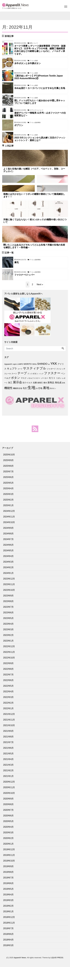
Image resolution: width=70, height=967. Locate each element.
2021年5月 (8, 753)
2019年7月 (8, 877)
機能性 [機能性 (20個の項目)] (8, 387)
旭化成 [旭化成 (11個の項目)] (58, 382)
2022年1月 (8, 708)
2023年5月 (8, 618)
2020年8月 (8, 804)
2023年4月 (8, 624)
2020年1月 (8, 844)
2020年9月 (8, 799)
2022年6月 (8, 680)
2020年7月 (8, 810)
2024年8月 (8, 533)
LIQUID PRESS (57, 958)
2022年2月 (8, 703)
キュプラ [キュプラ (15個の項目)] (12, 368)
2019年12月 (9, 849)
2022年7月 (8, 674)
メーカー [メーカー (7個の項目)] (44, 378)
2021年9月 (8, 731)
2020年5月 (8, 821)
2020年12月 (9, 782)
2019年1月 (8, 911)
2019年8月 (8, 872)
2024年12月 (9, 511)
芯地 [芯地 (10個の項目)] (40, 388)
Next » (40, 284)
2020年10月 (9, 793)
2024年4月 (8, 556)
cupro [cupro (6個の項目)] (15, 364)
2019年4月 (8, 894)
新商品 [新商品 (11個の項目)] (51, 382)
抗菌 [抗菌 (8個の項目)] (35, 383)
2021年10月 (9, 725)
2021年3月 (8, 765)
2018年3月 (8, 945)
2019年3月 (8, 900)
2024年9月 (8, 528)
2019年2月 (8, 906)
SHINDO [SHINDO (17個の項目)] (42, 363)
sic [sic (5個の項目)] (49, 364)
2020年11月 (9, 787)
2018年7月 (8, 928)
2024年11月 (9, 516)
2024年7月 (8, 539)
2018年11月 (9, 923)
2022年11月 (9, 652)
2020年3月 (8, 832)
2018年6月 (8, 934)
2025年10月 (9, 454)
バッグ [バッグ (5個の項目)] (41, 373)
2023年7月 (8, 607)
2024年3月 (8, 562)
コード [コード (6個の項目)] (20, 369)
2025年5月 (8, 483)
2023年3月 (8, 629)
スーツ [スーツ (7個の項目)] (14, 374)
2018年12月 (9, 917)
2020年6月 (8, 815)
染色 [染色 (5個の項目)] (63, 383)
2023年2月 (8, 635)
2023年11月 (9, 584)
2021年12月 (9, 714)
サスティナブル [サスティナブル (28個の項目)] (34, 368)
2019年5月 (8, 889)
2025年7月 (8, 471)
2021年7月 (8, 742)
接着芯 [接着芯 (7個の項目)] (40, 383)
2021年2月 (8, 770)
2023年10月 (9, 590)
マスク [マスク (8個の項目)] (24, 378)
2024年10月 (9, 522)
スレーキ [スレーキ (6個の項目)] (7, 374)
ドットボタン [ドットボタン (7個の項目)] (32, 374)
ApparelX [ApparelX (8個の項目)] (8, 364)
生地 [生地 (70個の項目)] (31, 387)
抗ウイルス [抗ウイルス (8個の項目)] (27, 383)
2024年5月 (8, 550)
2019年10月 (9, 861)
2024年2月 (8, 567)
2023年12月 (9, 579)
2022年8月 (8, 669)
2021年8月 (8, 736)
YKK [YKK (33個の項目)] (53, 363)
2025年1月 (8, 505)
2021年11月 (9, 720)
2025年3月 (8, 494)
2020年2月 (8, 838)
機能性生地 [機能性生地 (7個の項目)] (17, 388)
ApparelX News (20, 958)
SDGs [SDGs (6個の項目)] (34, 364)
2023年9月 (8, 595)
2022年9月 (8, 663)
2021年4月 (8, 759)
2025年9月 (8, 460)
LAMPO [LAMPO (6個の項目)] (20, 364)
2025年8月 (8, 466)
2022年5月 (8, 686)
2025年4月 (8, 488)
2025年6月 (8, 477)
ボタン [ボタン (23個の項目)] (15, 377)
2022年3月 (8, 697)
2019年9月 (8, 866)
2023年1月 (8, 641)
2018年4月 (8, 940)
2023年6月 (8, 612)
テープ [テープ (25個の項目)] (22, 373)
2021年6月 (8, 748)
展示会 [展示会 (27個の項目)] (17, 382)
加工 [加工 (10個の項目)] (10, 382)
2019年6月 (8, 883)
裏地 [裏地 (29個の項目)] (46, 388)
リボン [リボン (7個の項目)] (58, 378)
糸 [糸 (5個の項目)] (37, 388)
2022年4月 (8, 691)
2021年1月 (8, 776)
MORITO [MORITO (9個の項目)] (28, 364)
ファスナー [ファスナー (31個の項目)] (52, 373)
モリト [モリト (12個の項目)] (52, 378)
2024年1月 (8, 573)
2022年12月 (9, 646)
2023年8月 (8, 601)
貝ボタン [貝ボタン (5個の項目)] (53, 388)
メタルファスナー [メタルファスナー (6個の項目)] (33, 378)
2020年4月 (8, 827)
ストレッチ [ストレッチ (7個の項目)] (60, 369)
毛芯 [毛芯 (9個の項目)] (25, 388)
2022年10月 (9, 657)
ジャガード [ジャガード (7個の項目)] (51, 369)
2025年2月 (8, 500)
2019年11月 (9, 855)
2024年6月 (8, 545)
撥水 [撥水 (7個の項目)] (45, 383)
